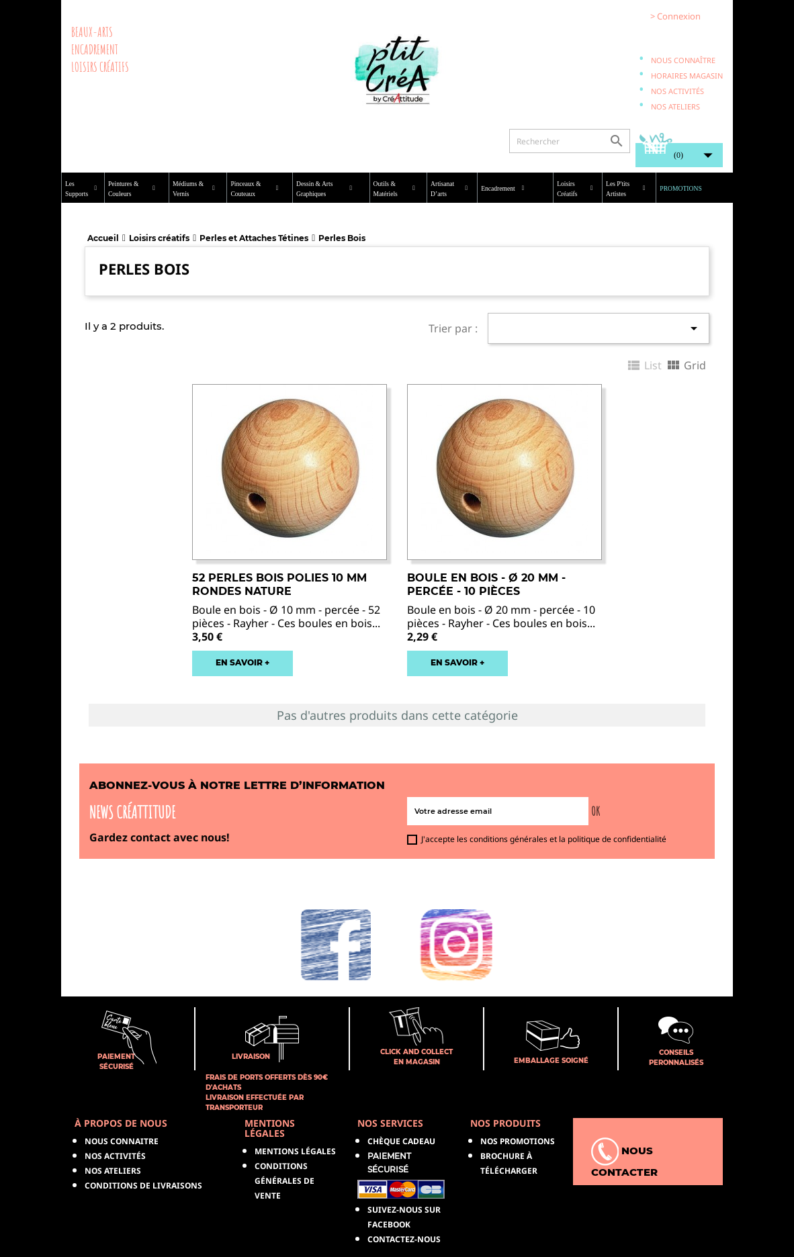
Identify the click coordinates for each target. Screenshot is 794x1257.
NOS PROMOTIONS (517, 1141)
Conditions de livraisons (143, 1185)
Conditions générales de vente (284, 1180)
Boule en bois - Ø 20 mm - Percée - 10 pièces (486, 584)
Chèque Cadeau (401, 1141)
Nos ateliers (675, 106)
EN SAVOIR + (242, 662)
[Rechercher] (569, 141)
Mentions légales (295, 1151)
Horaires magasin (687, 76)
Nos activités (677, 91)
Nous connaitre (122, 1141)
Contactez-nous (404, 1239)
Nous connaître (683, 60)
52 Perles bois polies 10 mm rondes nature (279, 584)
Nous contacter (624, 1157)
